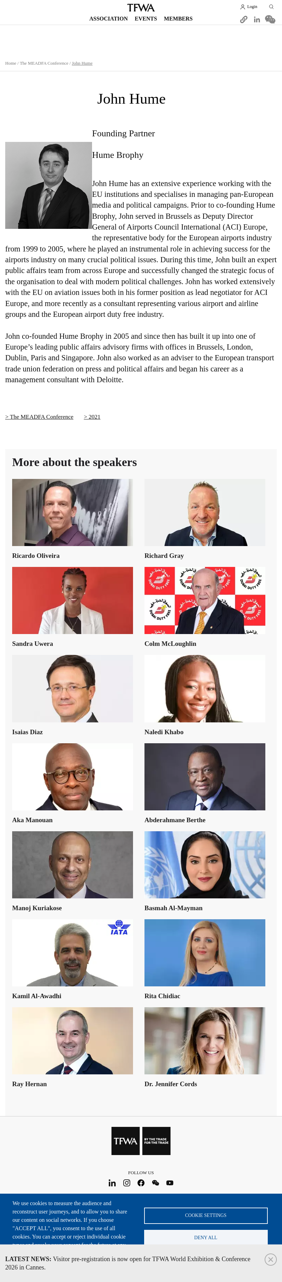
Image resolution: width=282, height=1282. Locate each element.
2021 (94, 417)
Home (10, 63)
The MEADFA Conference (44, 63)
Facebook (141, 1183)
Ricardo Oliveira (36, 555)
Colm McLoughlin (170, 643)
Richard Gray (164, 555)
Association (108, 19)
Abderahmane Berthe (175, 819)
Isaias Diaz (27, 731)
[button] (244, 19)
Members (178, 19)
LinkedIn (112, 1183)
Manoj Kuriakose (37, 907)
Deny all (205, 1237)
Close (271, 1259)
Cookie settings (205, 1215)
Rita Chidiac (162, 995)
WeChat (155, 1183)
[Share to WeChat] (270, 19)
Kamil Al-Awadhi (36, 995)
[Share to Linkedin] (257, 19)
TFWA (141, 7)
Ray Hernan (29, 1083)
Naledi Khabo (163, 731)
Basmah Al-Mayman (173, 907)
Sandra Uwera (32, 643)
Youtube (170, 1183)
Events (146, 19)
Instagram (126, 1183)
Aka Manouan (32, 819)
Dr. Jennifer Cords (170, 1083)
